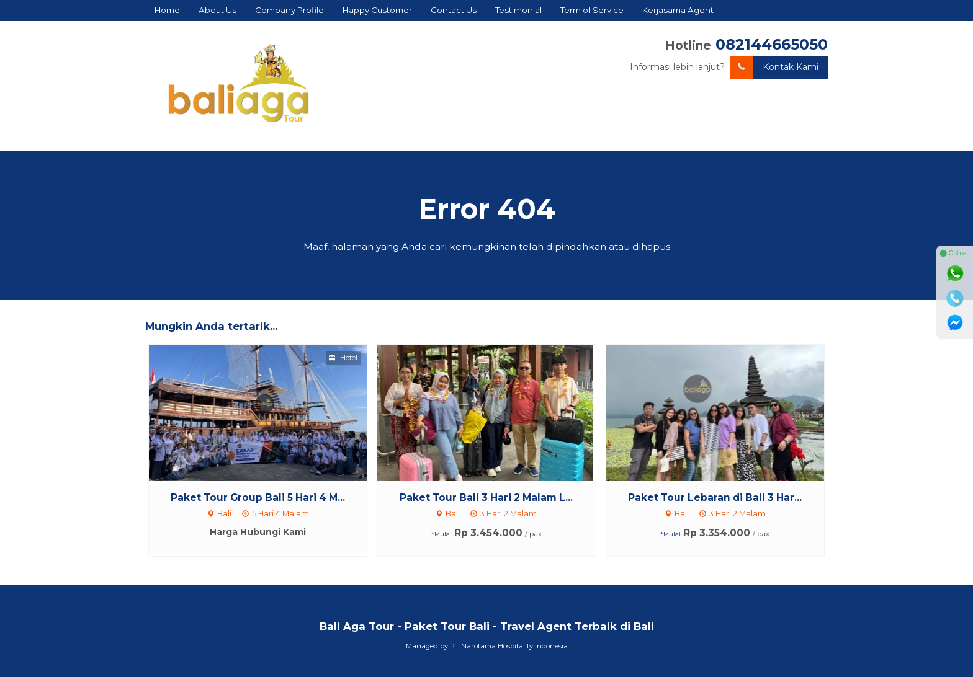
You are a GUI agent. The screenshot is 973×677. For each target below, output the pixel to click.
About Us (217, 10)
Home (167, 10)
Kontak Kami (774, 67)
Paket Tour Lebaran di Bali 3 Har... (715, 497)
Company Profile (289, 10)
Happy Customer (377, 10)
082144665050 (771, 44)
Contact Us (454, 10)
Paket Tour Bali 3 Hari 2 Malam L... (486, 497)
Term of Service (592, 10)
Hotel (343, 357)
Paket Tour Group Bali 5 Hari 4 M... (258, 497)
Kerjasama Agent (678, 10)
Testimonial (518, 10)
